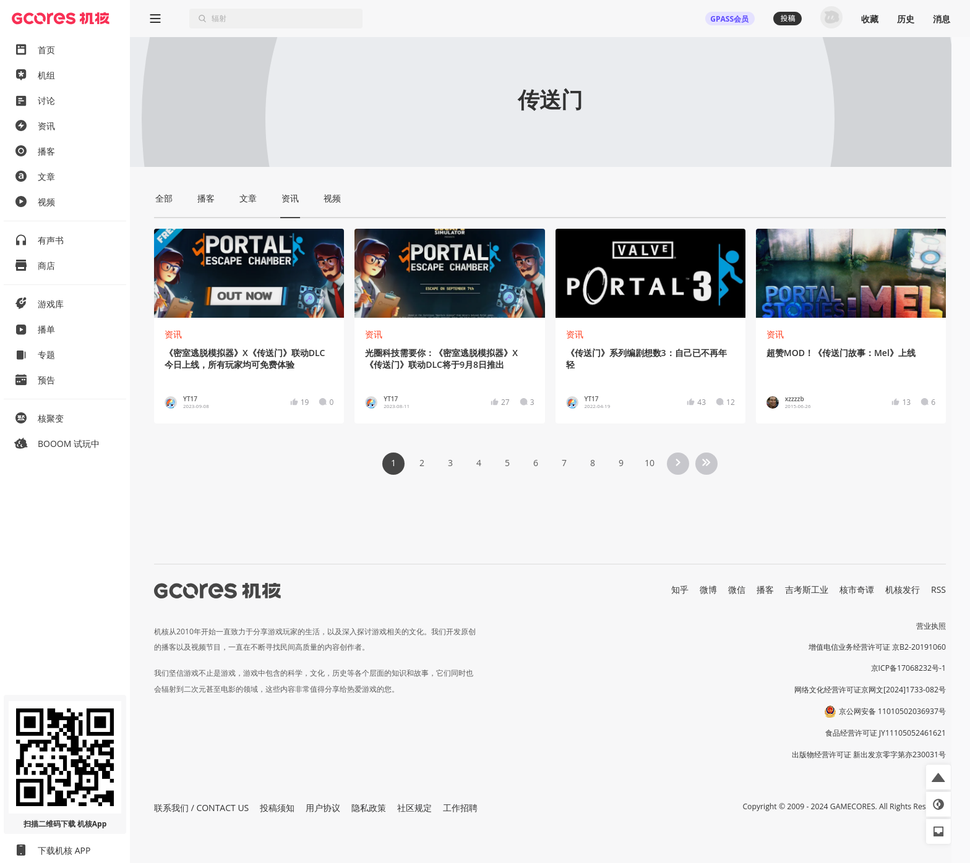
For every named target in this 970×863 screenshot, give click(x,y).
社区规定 (414, 808)
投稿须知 (277, 808)
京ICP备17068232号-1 (908, 668)
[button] (938, 777)
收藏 (869, 19)
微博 (708, 589)
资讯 (173, 334)
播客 (765, 589)
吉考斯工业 (806, 589)
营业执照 (931, 626)
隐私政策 (368, 808)
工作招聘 (460, 808)
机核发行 (902, 589)
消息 (941, 19)
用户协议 (323, 808)
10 (650, 463)
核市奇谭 (856, 589)
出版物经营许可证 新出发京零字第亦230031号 (869, 754)
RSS (938, 589)
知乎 (680, 589)
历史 (905, 19)
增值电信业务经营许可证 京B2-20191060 (877, 647)
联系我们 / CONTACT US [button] (201, 808)
